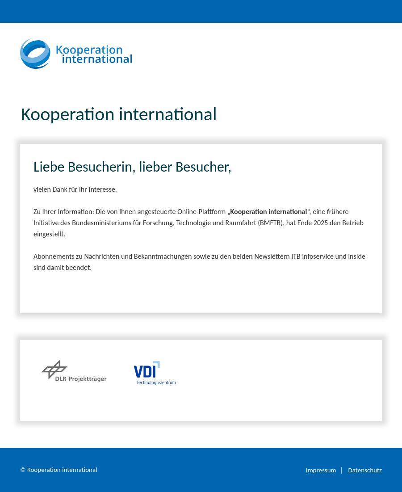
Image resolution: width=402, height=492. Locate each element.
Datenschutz (365, 470)
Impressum (321, 470)
